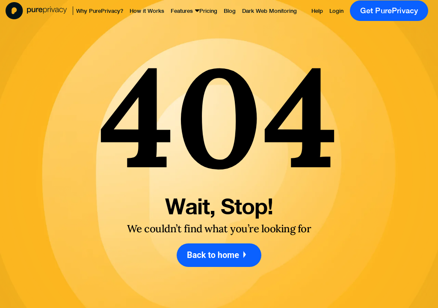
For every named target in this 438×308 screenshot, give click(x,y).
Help (317, 11)
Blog (230, 11)
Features (182, 11)
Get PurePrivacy (389, 10)
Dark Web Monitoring (269, 11)
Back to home (219, 255)
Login (336, 11)
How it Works (147, 11)
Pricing (208, 11)
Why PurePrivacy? (99, 11)
